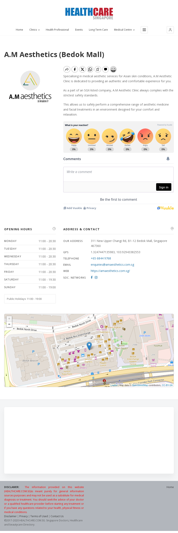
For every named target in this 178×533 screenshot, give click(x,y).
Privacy (23, 516)
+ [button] (9, 318)
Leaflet (114, 385)
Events (79, 29)
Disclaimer (10, 516)
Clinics (34, 29)
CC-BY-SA (167, 385)
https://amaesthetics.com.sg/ (110, 271)
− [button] (9, 324)
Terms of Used (39, 516)
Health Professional (57, 29)
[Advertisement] (89, 440)
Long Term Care (98, 29)
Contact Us (57, 516)
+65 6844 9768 (101, 258)
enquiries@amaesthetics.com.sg (112, 264)
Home (19, 29)
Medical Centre (124, 29)
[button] (170, 29)
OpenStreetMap (140, 385)
